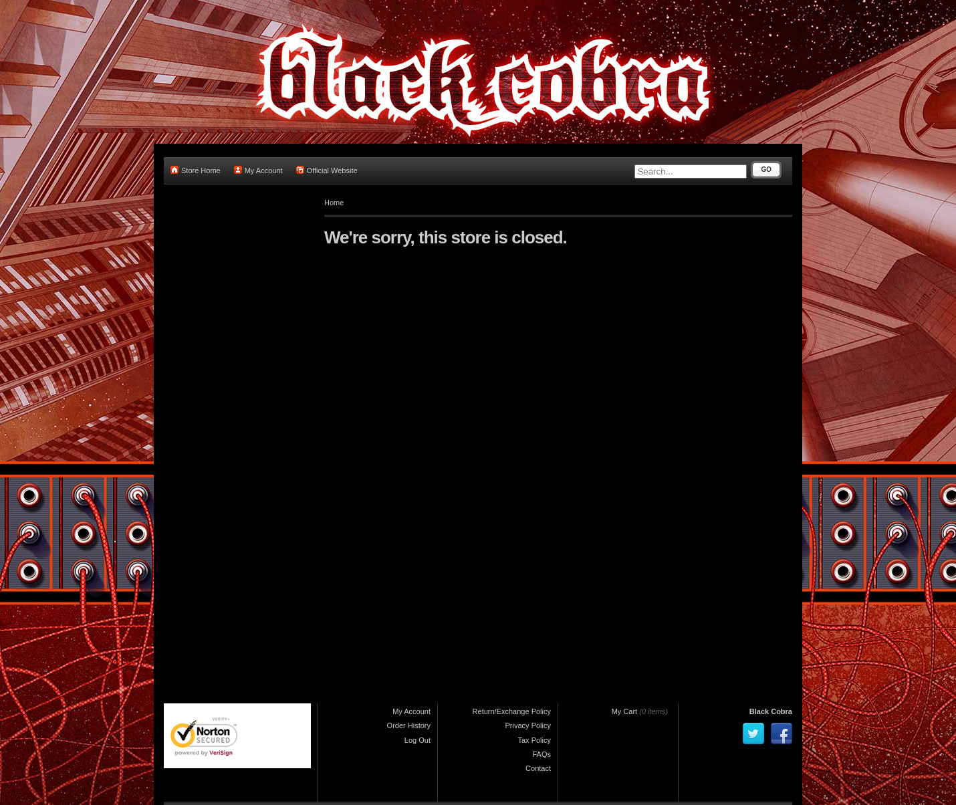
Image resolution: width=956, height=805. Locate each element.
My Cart (625, 711)
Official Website (327, 170)
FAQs (541, 754)
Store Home (195, 170)
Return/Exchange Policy (512, 711)
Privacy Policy (528, 725)
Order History (409, 725)
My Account (258, 170)
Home (334, 203)
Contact (538, 768)
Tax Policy (534, 740)
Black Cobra (770, 711)
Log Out (417, 740)
